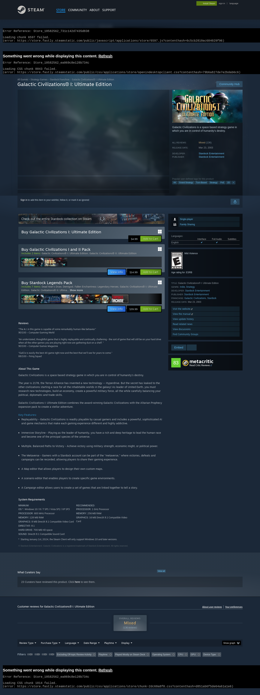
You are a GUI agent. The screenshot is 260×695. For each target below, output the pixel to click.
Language (70, 647)
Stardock (211, 302)
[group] (130, 659)
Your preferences (234, 611)
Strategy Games (39, 84)
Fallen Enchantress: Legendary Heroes (96, 291)
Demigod (68, 291)
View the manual (183, 318)
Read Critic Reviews (199, 369)
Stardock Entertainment (211, 158)
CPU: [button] (181, 659)
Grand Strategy (186, 187)
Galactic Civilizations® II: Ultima (49, 294)
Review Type (26, 647)
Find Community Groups (185, 338)
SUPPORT (109, 10)
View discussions (182, 333)
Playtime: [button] (103, 659)
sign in (222, 3)
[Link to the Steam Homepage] (33, 12)
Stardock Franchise (59, 84)
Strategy (213, 187)
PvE (222, 187)
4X (175, 187)
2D (228, 187)
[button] (150, 243)
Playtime (109, 647)
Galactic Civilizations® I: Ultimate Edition (65, 257)
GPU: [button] (193, 659)
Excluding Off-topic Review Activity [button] (74, 659)
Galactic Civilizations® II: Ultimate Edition (113, 257)
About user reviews (212, 611)
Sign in (23, 204)
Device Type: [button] (209, 659)
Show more (76, 294)
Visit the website (183, 313)
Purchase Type (49, 647)
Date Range (90, 647)
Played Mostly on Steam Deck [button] (130, 659)
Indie (182, 291)
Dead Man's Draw (51, 291)
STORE (60, 10)
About (94, 10)
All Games (22, 84)
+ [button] (233, 187)
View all (161, 575)
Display (125, 647)
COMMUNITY (77, 10)
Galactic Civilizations (195, 302)
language (233, 3)
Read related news (182, 328)
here (77, 586)
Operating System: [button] (161, 659)
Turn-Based (201, 187)
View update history (183, 323)
